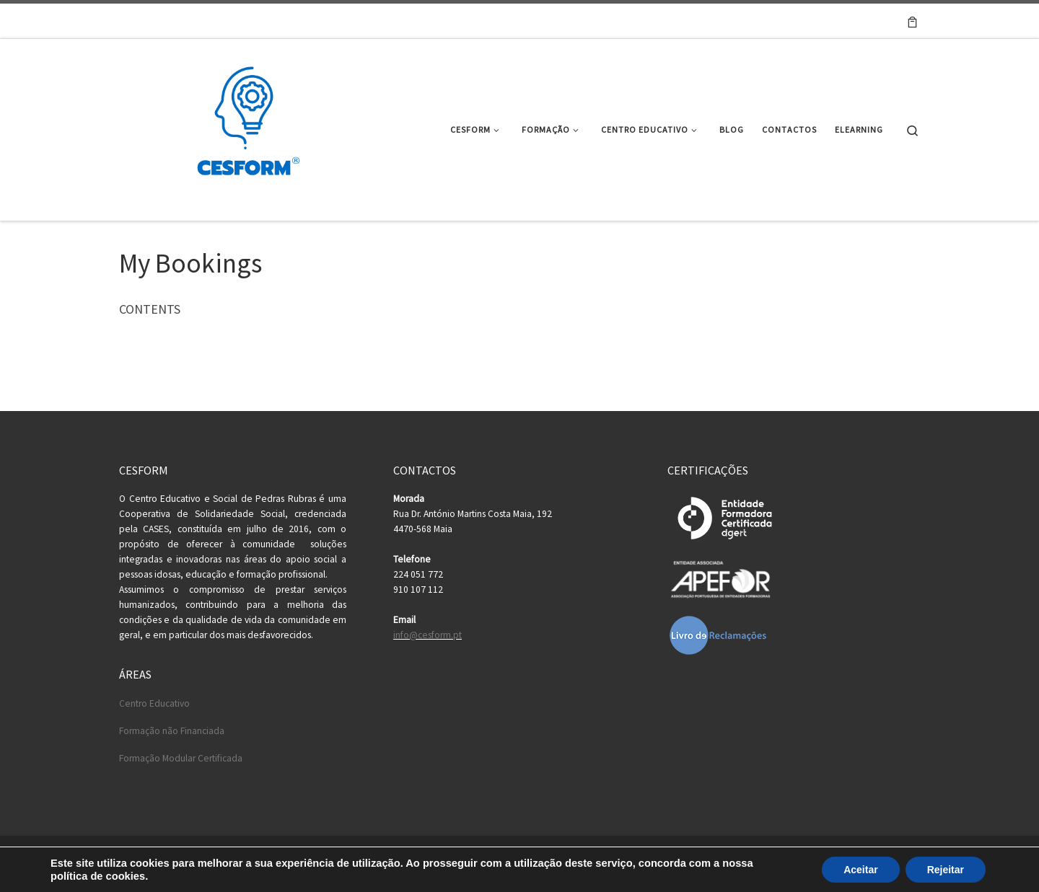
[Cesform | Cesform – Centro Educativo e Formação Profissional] (244, 127)
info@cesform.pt (427, 635)
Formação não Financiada (171, 731)
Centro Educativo (154, 703)
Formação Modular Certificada (180, 758)
